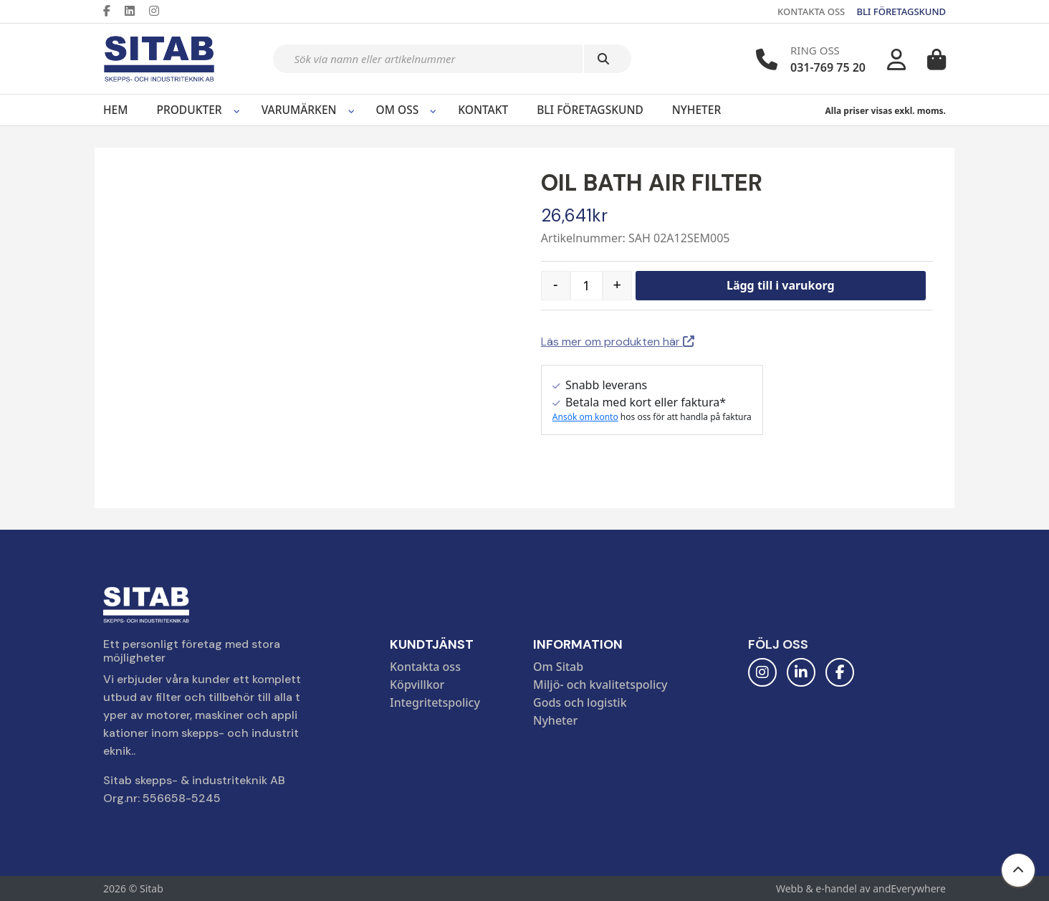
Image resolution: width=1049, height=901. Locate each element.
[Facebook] (112, 11)
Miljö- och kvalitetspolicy (600, 684)
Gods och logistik (580, 702)
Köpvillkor (417, 684)
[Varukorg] (936, 59)
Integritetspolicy (435, 702)
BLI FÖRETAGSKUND (901, 11)
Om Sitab (558, 666)
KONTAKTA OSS (811, 11)
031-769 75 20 (828, 67)
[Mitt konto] (896, 59)
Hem (115, 110)
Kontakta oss (425, 666)
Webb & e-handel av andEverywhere (861, 888)
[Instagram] (160, 11)
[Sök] (607, 58)
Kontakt (483, 110)
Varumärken (299, 110)
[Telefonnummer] (766, 59)
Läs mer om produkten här (617, 341)
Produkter (188, 110)
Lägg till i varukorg (781, 285)
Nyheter (696, 110)
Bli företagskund (590, 110)
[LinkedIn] (135, 11)
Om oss (397, 110)
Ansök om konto (585, 417)
